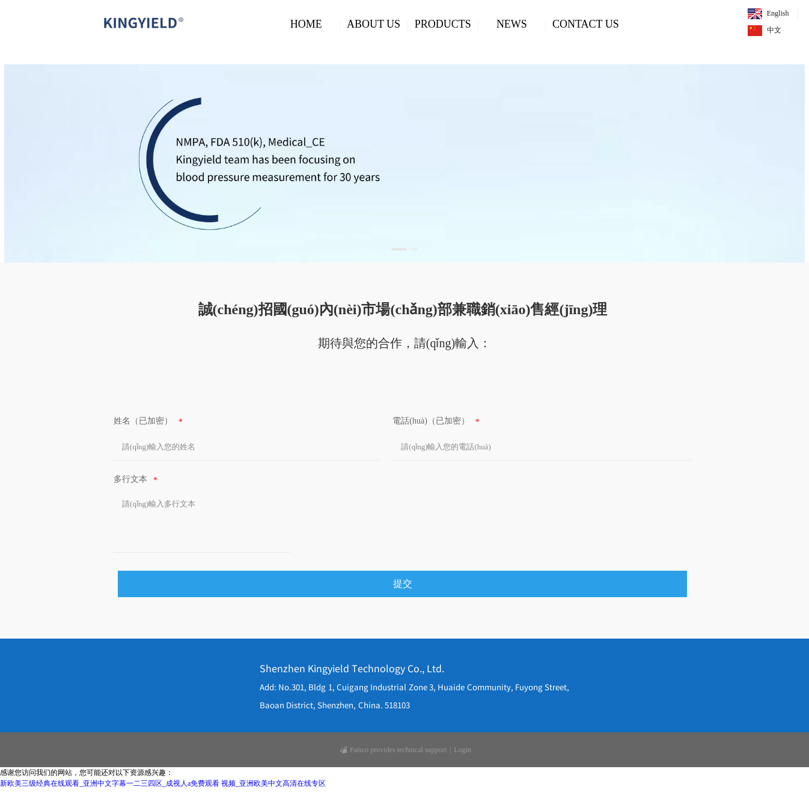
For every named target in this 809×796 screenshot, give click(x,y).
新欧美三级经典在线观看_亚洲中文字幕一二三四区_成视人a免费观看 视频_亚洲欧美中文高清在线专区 (163, 783)
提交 (402, 584)
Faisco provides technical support (393, 750)
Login (462, 750)
